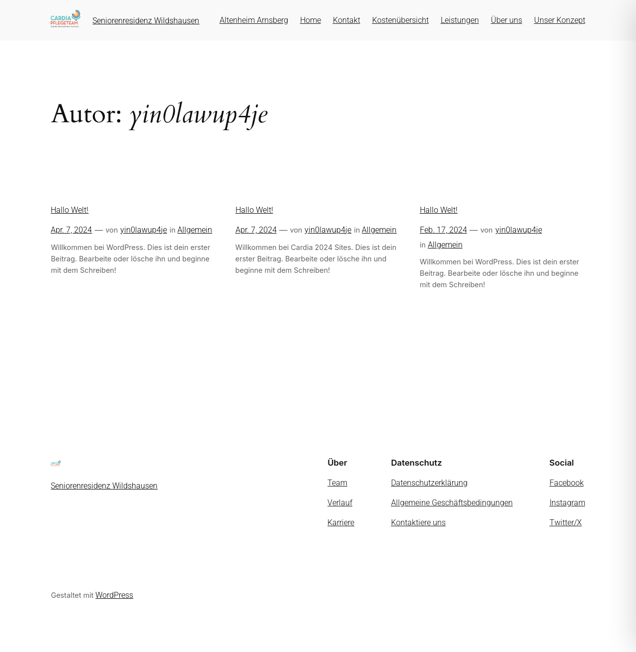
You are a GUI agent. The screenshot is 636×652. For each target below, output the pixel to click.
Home (310, 20)
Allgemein (194, 230)
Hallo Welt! (69, 210)
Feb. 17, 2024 (443, 230)
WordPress (114, 595)
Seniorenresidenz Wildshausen (145, 20)
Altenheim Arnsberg (254, 20)
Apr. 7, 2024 (71, 230)
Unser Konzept (559, 20)
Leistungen (460, 20)
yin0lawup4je (143, 230)
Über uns (506, 20)
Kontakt (346, 20)
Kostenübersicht (400, 20)
